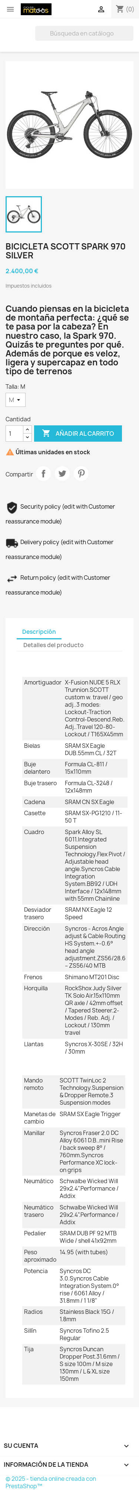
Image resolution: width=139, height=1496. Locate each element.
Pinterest (81, 473)
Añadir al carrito (78, 433)
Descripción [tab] (39, 632)
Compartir (43, 473)
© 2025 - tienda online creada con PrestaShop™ (51, 1482)
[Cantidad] (14, 433)
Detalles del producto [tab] (53, 645)
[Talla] (16, 400)
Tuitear (62, 473)
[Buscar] (84, 33)
